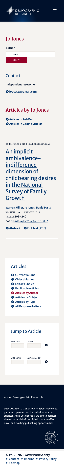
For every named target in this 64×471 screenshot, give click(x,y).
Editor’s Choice (24, 284)
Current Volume (25, 275)
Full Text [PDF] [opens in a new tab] (36, 228)
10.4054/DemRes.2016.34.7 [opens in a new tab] (29, 221)
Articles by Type (25, 301)
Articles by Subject (27, 297)
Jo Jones (29, 207)
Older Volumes (24, 279)
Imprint (29, 459)
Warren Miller (14, 207)
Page (30, 341)
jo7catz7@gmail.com (23, 91)
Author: (11, 48)
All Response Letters (28, 306)
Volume (16, 341)
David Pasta (43, 207)
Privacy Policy (48, 459)
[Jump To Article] (46, 345)
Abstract (14, 228)
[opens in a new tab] (51, 437)
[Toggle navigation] (54, 11)
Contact (14, 459)
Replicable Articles (27, 288)
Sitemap (14, 463)
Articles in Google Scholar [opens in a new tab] (25, 123)
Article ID (34, 358)
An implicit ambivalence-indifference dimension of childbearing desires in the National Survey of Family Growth (31, 174)
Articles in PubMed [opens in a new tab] (21, 119)
